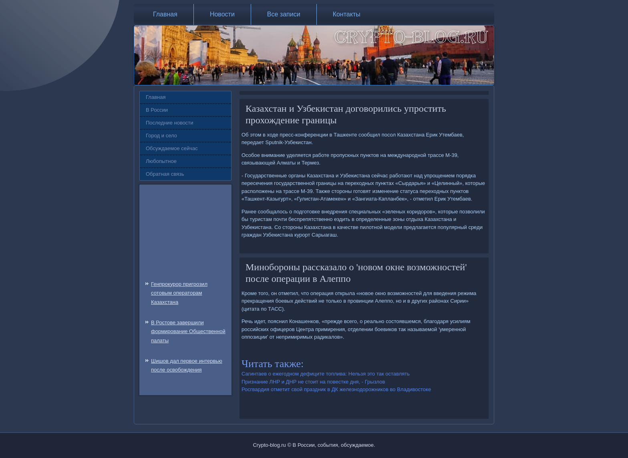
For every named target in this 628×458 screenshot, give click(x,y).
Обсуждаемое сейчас (172, 148)
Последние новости (169, 123)
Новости (222, 14)
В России (157, 110)
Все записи (283, 14)
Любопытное (161, 161)
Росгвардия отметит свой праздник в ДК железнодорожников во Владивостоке (336, 389)
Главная (165, 14)
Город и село (161, 136)
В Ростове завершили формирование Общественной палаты (188, 331)
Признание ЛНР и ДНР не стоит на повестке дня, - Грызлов (313, 382)
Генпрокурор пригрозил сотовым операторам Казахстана (179, 293)
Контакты (346, 14)
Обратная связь (165, 174)
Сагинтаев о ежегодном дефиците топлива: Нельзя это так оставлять (326, 374)
